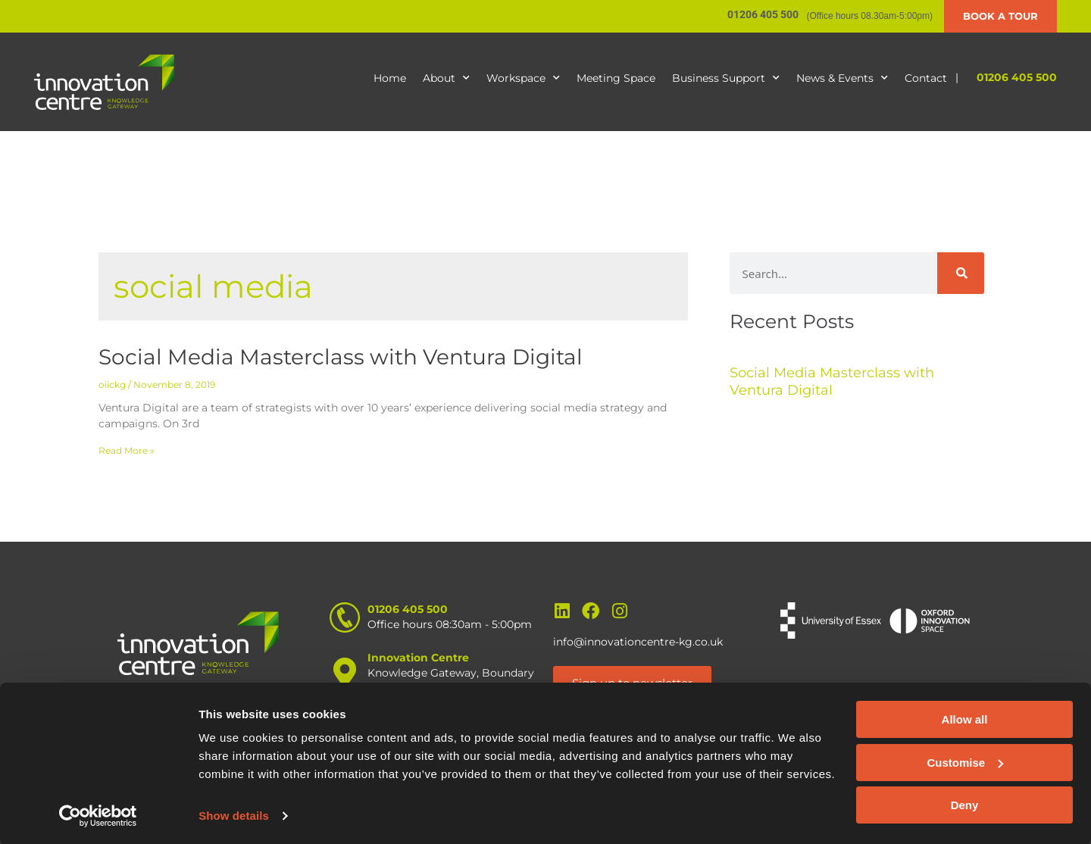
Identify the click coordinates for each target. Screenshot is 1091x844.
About (446, 78)
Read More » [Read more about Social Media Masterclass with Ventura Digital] (126, 450)
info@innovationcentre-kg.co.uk (638, 642)
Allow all (965, 717)
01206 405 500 (1017, 77)
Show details (234, 814)
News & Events (842, 78)
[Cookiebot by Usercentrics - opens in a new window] (98, 814)
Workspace (523, 78)
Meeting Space (616, 78)
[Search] (960, 273)
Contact (926, 78)
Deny (965, 803)
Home (390, 78)
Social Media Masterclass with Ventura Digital (340, 357)
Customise (965, 760)
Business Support (726, 78)
